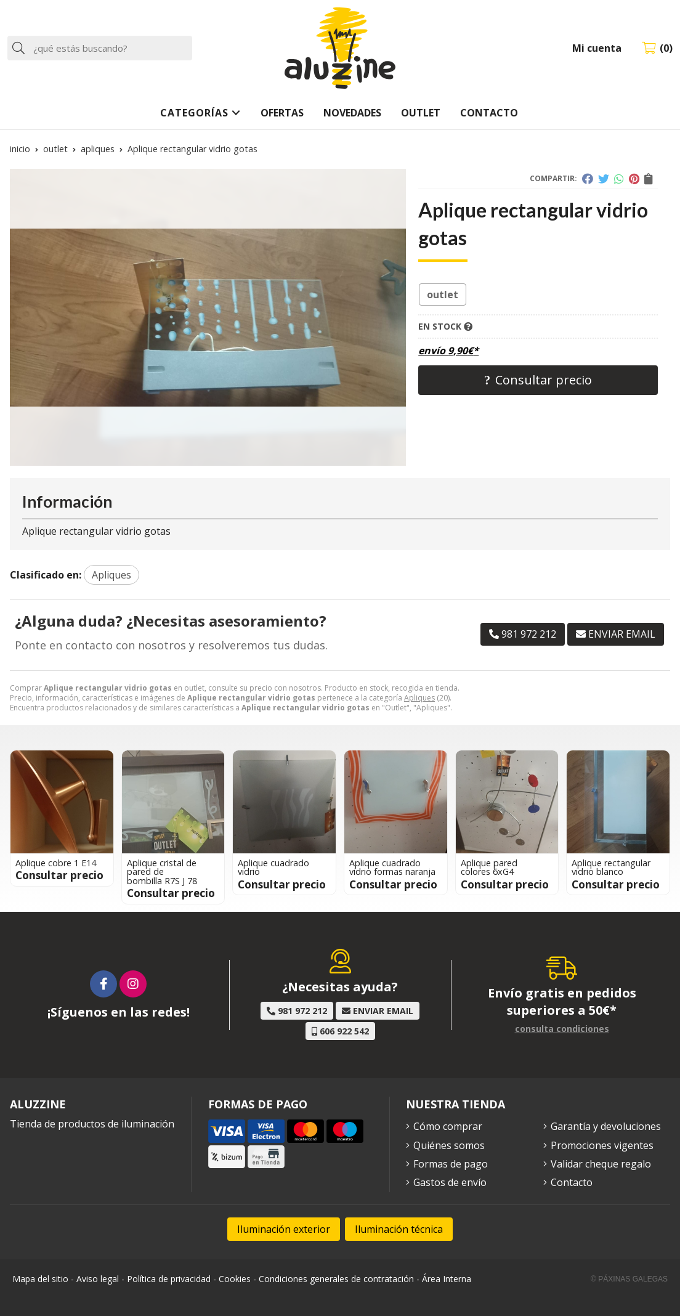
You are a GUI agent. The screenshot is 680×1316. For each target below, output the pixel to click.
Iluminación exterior (283, 1229)
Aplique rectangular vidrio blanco (611, 867)
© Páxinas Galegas (629, 1279)
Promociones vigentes (602, 1145)
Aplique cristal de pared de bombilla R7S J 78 (162, 872)
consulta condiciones (562, 1029)
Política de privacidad (169, 1279)
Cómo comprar (447, 1126)
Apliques (419, 698)
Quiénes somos (449, 1145)
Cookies (235, 1279)
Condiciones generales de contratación (336, 1279)
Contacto (572, 1182)
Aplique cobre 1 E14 (55, 863)
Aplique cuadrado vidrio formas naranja (392, 867)
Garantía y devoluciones (606, 1126)
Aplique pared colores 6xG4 (489, 867)
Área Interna (446, 1279)
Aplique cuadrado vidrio (273, 867)
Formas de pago (450, 1164)
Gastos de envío (450, 1182)
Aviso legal (97, 1279)
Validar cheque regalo (601, 1164)
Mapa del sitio (40, 1279)
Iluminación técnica (399, 1229)
